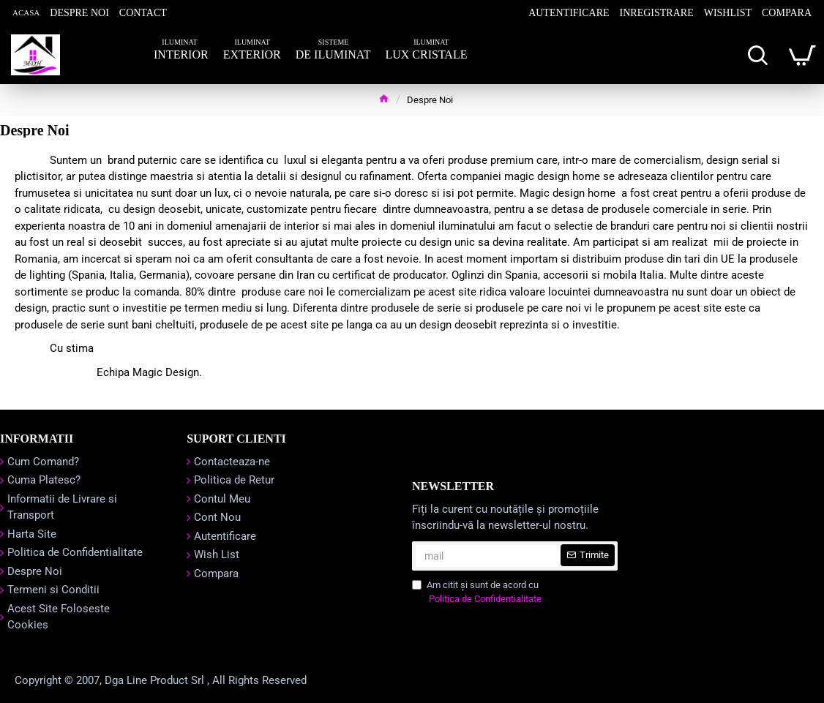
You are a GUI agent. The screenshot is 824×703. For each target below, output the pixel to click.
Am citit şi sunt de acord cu (478, 592)
